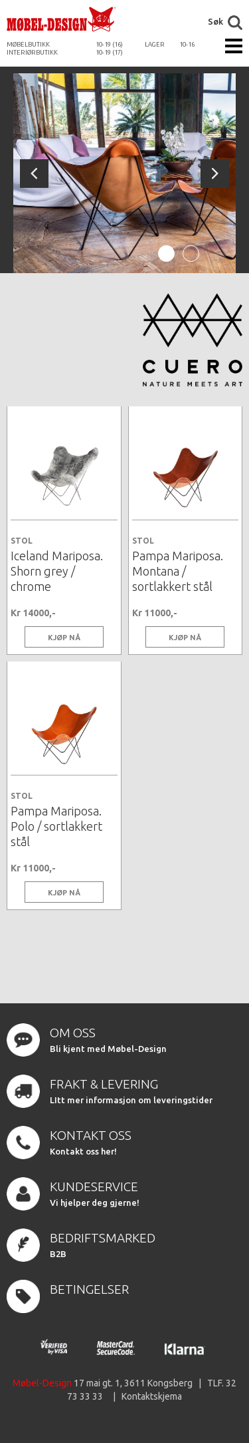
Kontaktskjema (152, 1396)
